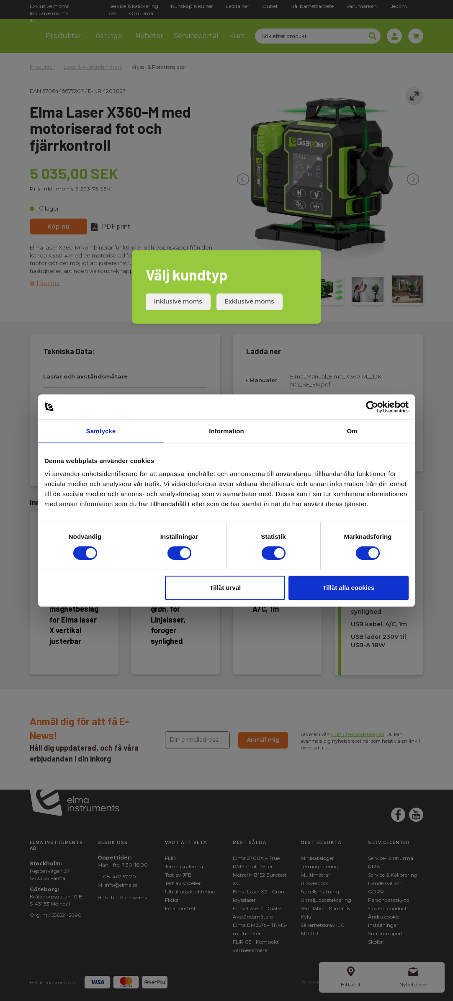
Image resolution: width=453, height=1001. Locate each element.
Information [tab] (226, 431)
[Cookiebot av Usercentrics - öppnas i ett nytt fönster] (372, 407)
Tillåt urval (225, 587)
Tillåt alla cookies (348, 587)
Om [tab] (352, 431)
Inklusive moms (178, 301)
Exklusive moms (249, 301)
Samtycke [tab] (101, 431)
